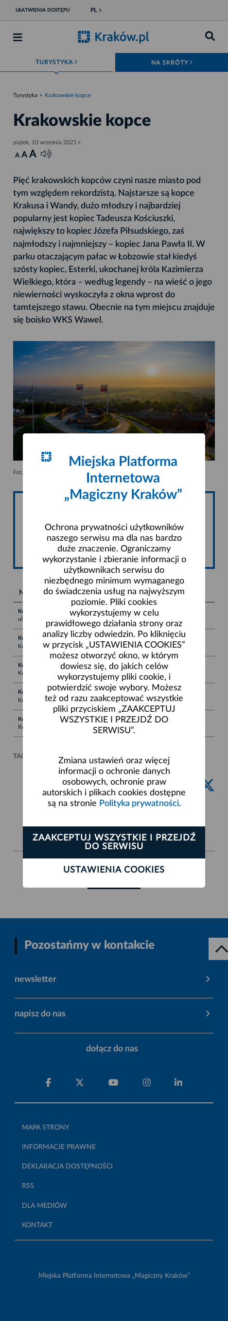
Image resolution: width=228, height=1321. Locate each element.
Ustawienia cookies (114, 870)
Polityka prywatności (139, 803)
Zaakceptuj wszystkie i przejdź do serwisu (114, 842)
